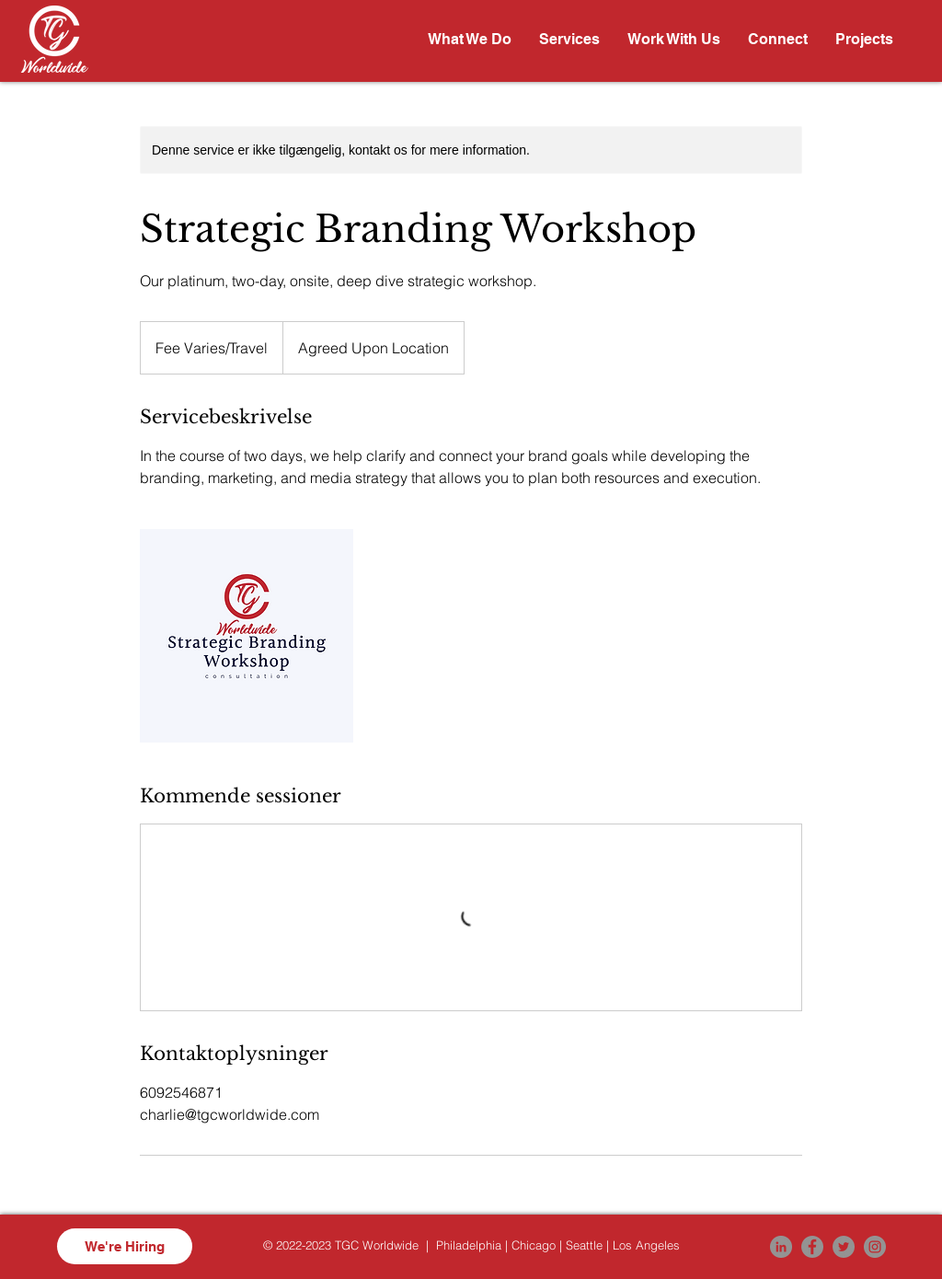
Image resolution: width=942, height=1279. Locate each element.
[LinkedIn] (781, 1247)
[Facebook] (812, 1247)
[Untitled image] (246, 636)
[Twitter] (844, 1247)
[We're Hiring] (124, 1246)
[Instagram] (875, 1247)
